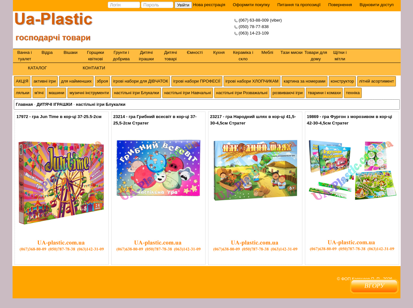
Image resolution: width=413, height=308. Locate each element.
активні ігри (45, 81)
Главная (24, 104)
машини (56, 92)
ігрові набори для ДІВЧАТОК (140, 81)
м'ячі (39, 92)
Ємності (195, 52)
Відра (47, 52)
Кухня (219, 52)
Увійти (183, 5)
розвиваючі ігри (288, 92)
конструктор (342, 81)
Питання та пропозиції (299, 4)
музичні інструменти (89, 92)
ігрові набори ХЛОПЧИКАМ (252, 81)
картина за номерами (304, 81)
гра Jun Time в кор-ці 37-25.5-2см (67, 116)
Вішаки (70, 52)
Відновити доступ (376, 4)
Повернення (340, 4)
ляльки (22, 92)
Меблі (267, 52)
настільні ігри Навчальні (187, 92)
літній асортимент (376, 81)
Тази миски (291, 52)
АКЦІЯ (22, 81)
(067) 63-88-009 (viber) (260, 20)
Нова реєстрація (208, 4)
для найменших (76, 81)
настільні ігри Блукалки (136, 92)
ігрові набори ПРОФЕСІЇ (196, 81)
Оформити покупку (251, 4)
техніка (353, 92)
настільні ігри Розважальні (241, 92)
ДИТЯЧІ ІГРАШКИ (54, 104)
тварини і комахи (324, 92)
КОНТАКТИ (94, 67)
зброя (102, 81)
